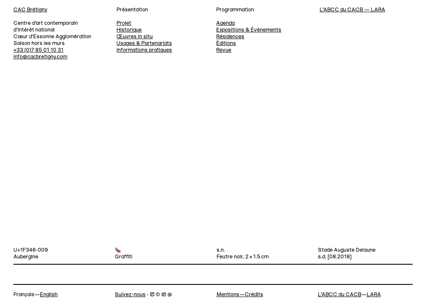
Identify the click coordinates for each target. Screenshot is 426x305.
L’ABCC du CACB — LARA (352, 10)
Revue (223, 50)
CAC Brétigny (30, 10)
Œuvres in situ (134, 36)
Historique (129, 30)
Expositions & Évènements (248, 30)
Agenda (225, 23)
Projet (123, 23)
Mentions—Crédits (240, 294)
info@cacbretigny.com (40, 57)
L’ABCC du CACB (339, 294)
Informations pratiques (144, 50)
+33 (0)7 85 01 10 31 (38, 50)
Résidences (230, 36)
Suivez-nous (130, 294)
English (49, 294)
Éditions (226, 43)
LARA (374, 294)
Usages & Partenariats (144, 43)
